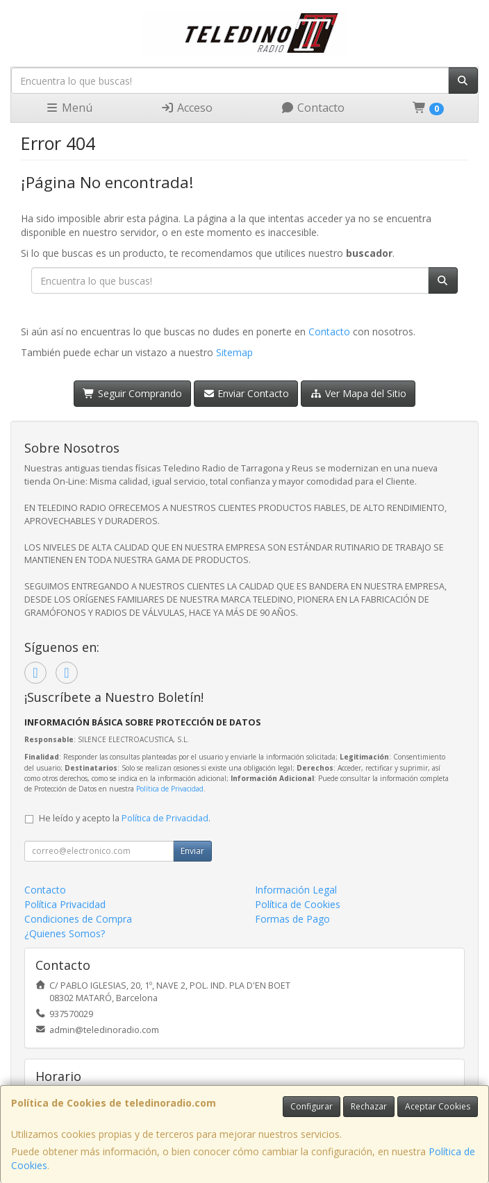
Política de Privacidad (170, 789)
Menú (68, 107)
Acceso (186, 107)
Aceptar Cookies (437, 1106)
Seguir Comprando (132, 393)
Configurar (311, 1106)
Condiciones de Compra (78, 918)
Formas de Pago (292, 918)
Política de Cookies (297, 904)
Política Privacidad (65, 904)
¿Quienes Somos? (64, 933)
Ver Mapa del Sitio (358, 393)
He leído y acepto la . (124, 818)
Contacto (313, 107)
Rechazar (369, 1106)
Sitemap (234, 352)
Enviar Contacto (246, 393)
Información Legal (296, 889)
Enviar (192, 851)
